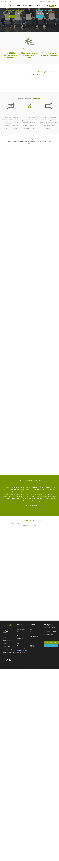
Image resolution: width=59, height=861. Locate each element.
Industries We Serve (21, 631)
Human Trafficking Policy (22, 648)
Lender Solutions (20, 626)
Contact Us (32, 629)
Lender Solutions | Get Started (51, 645)
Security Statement (21, 645)
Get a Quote (11, 16)
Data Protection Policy (21, 640)
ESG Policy (19, 643)
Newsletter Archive (34, 636)
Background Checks (21, 629)
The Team (32, 634)
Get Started (39, 16)
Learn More (20, 16)
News (31, 631)
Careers (31, 639)
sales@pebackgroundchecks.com (52, 1)
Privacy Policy (20, 638)
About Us (32, 626)
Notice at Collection (21, 652)
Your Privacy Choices (22, 650)
